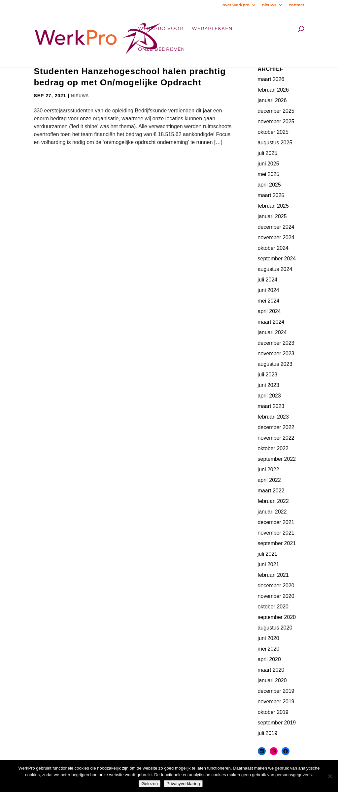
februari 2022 (273, 501)
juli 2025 (268, 153)
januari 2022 (272, 511)
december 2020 (276, 585)
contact (296, 5)
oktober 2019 (273, 712)
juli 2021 (268, 554)
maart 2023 (271, 406)
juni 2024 (268, 290)
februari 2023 (273, 417)
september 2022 (277, 459)
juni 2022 (268, 469)
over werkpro (236, 5)
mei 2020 (269, 649)
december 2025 (276, 111)
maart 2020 (271, 670)
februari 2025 (273, 206)
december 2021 (276, 522)
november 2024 (276, 237)
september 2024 (277, 258)
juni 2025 (268, 163)
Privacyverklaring (183, 783)
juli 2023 (268, 374)
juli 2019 (268, 733)
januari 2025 (272, 216)
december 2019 (276, 691)
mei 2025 (269, 174)
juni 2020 (268, 638)
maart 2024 (271, 322)
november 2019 (276, 701)
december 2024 (276, 227)
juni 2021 (268, 564)
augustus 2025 (275, 142)
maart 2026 (271, 79)
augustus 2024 (275, 269)
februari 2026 (273, 90)
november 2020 (276, 596)
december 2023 (276, 343)
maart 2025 (271, 195)
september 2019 (277, 722)
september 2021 (277, 543)
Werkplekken (212, 28)
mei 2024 (269, 301)
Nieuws (80, 96)
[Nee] (329, 776)
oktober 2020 (273, 606)
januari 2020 (272, 680)
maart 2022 (271, 490)
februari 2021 (273, 575)
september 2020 (277, 617)
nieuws (269, 5)
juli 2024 (268, 279)
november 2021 (276, 533)
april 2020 (269, 659)
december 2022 (276, 427)
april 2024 (269, 311)
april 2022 (269, 480)
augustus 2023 (275, 364)
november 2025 (276, 121)
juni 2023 (268, 385)
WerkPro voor (160, 28)
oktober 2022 (273, 448)
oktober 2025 (273, 132)
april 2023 (269, 395)
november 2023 (276, 353)
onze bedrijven (161, 49)
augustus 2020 (275, 628)
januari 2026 (272, 100)
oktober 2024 (273, 248)
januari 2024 (272, 332)
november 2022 (276, 438)
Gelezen (149, 783)
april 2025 (269, 185)
